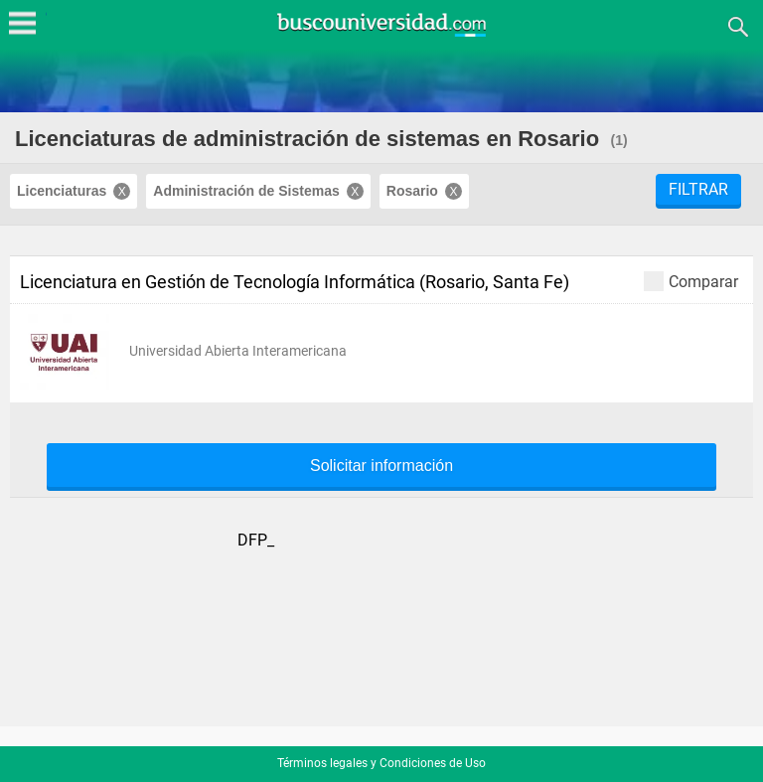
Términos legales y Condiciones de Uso (381, 763)
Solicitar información (381, 466)
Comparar (691, 280)
